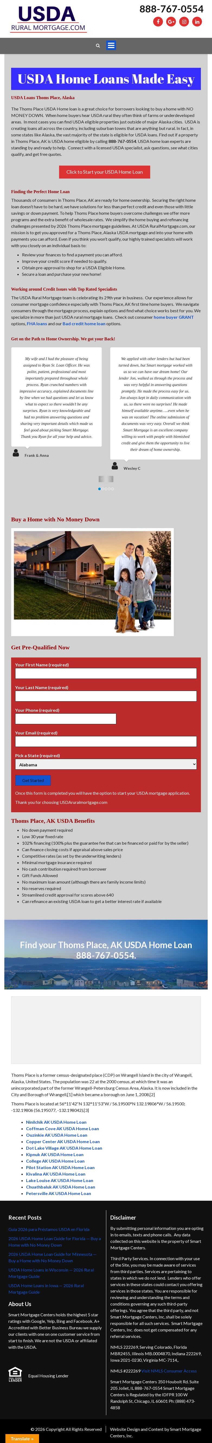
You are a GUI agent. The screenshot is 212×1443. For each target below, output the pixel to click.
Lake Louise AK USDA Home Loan (59, 1180)
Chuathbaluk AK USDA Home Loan (60, 1186)
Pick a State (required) (106, 760)
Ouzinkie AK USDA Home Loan (56, 1134)
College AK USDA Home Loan (55, 1160)
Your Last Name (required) (106, 692)
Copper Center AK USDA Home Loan (63, 1141)
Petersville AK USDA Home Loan (58, 1193)
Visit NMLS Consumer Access (169, 1370)
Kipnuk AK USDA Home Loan (54, 1154)
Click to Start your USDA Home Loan (104, 172)
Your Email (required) (106, 737)
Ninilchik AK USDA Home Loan (56, 1122)
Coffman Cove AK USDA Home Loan (62, 1128)
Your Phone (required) (65, 714)
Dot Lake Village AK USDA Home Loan (64, 1147)
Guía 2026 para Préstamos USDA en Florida (48, 1229)
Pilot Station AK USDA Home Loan (60, 1167)
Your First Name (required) (106, 669)
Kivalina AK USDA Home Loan (55, 1173)
